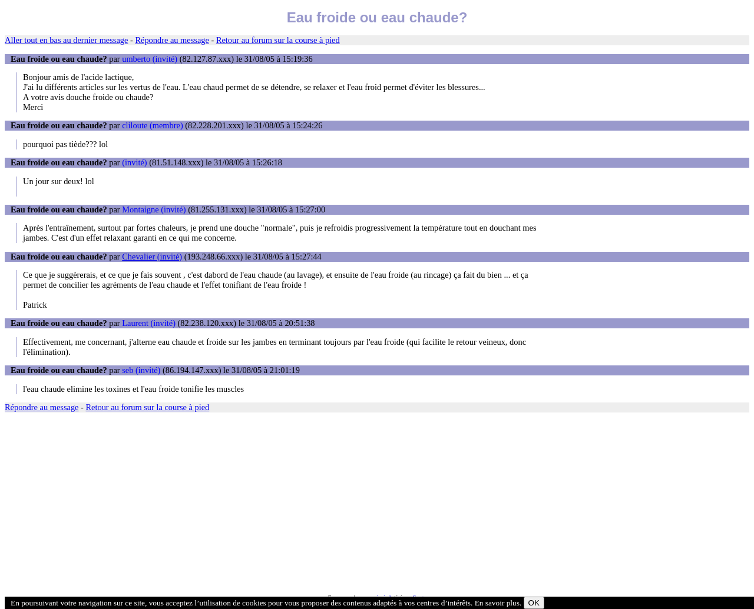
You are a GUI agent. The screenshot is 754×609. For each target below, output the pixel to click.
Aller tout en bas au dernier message (66, 40)
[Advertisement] (358, 503)
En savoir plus (497, 602)
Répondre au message (172, 40)
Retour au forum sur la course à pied (278, 40)
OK (534, 602)
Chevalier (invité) (152, 256)
